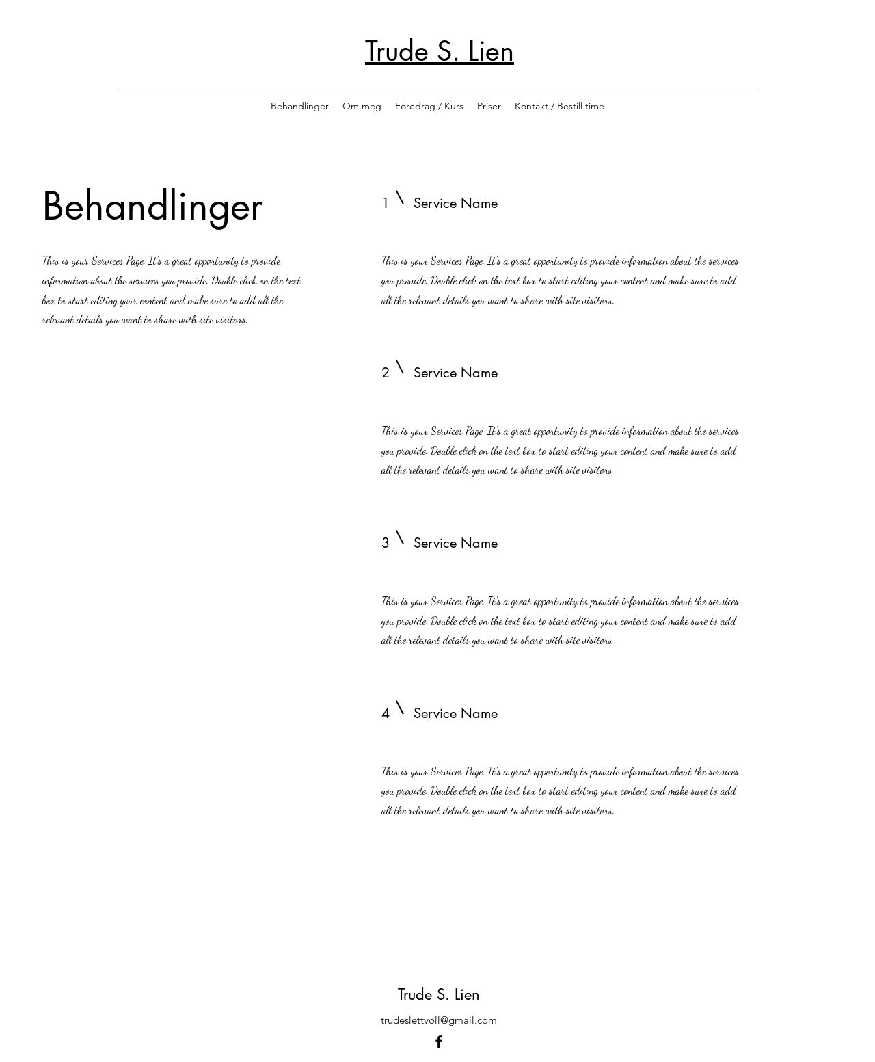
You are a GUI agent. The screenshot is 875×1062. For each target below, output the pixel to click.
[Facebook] (439, 1041)
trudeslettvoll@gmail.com (439, 1019)
